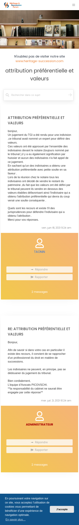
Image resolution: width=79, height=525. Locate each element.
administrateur (39, 424)
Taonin (39, 252)
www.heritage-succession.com (39, 61)
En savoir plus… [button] (16, 519)
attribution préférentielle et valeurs (39, 74)
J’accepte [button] (62, 509)
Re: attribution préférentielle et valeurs (39, 331)
